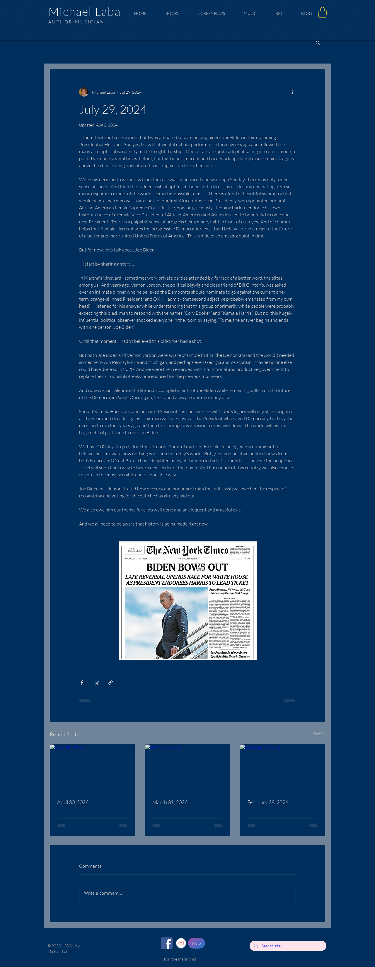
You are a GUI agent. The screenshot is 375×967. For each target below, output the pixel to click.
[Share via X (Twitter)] (96, 682)
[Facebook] (167, 943)
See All (319, 733)
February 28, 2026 (267, 802)
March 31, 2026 (170, 802)
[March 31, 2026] (187, 768)
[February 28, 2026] (282, 768)
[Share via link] (110, 682)
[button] (322, 12)
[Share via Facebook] (82, 682)
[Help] (196, 943)
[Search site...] (288, 946)
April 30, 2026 (72, 802)
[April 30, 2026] (92, 768)
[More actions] (292, 91)
